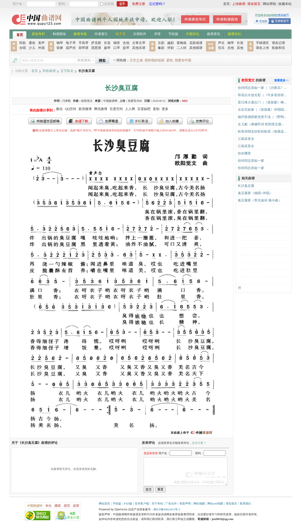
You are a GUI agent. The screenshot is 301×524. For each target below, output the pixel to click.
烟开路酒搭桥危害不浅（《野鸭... (262, 117)
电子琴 (71, 43)
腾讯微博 (100, 109)
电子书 (120, 33)
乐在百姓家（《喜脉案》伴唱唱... (262, 109)
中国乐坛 (192, 33)
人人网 (130, 109)
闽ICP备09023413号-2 (167, 509)
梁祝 (169, 60)
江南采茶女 (246, 139)
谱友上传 (262, 48)
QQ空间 (70, 109)
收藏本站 (285, 4)
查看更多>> (281, 80)
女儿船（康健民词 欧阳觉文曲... (261, 124)
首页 (226, 4)
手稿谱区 (262, 43)
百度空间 (116, 109)
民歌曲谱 (49, 71)
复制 (156, 109)
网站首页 (104, 503)
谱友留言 (254, 4)
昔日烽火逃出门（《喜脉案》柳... (262, 102)
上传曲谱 (238, 4)
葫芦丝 (71, 48)
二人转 (181, 48)
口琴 (116, 48)
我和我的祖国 (154, 60)
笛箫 (59, 48)
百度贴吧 (143, 109)
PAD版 (128, 503)
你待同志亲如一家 (251, 160)
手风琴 (83, 43)
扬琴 (107, 48)
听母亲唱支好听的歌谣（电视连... (262, 131)
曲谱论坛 (234, 33)
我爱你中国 (183, 60)
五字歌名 (67, 71)
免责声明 (185, 503)
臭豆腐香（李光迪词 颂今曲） (259, 200)
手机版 (173, 33)
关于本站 (157, 503)
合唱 (22, 48)
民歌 (22, 43)
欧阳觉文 (87, 100)
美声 (41, 43)
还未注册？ (199, 443)
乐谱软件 (139, 33)
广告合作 (171, 503)
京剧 (161, 43)
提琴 (126, 48)
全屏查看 (109, 121)
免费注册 (138, 4)
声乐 (221, 43)
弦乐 (221, 48)
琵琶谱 (96, 48)
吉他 (126, 43)
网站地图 (199, 503)
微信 (59, 109)
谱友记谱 (278, 43)
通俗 (32, 43)
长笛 (107, 43)
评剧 (170, 48)
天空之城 (136, 60)
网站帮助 (269, 4)
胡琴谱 (83, 48)
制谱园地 (59, 33)
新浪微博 (85, 109)
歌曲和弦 (278, 48)
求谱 (157, 33)
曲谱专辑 (80, 33)
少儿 (32, 48)
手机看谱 (139, 121)
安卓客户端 (142, 503)
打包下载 (79, 121)
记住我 (109, 4)
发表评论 (200, 121)
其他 (240, 48)
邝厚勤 (66, 100)
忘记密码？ (157, 4)
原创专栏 (38, 33)
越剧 (170, 43)
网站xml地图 (215, 503)
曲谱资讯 (213, 33)
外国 (41, 48)
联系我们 (245, 503)
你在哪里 (244, 153)
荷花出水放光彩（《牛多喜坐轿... (262, 95)
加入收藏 (169, 121)
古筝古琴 (138, 43)
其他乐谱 (138, 48)
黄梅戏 (181, 43)
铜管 (116, 43)
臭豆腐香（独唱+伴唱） (255, 193)
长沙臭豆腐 (246, 186)
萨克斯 (96, 43)
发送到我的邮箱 (45, 121)
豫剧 (161, 48)
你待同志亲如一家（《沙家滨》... (262, 88)
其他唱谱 (195, 48)
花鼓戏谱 (195, 43)
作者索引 (101, 33)
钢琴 (59, 43)
